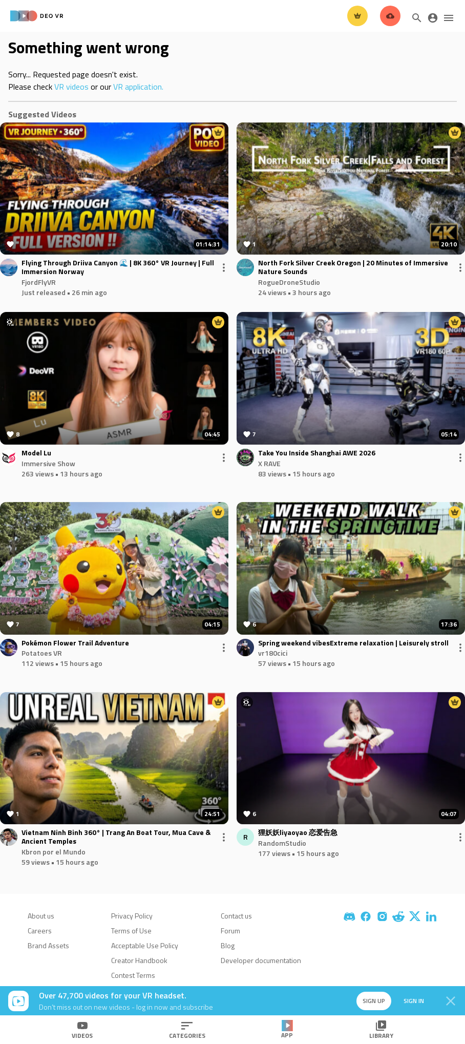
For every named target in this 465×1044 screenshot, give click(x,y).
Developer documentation (261, 960)
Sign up (374, 1001)
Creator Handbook (139, 960)
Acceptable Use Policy (144, 945)
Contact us (236, 915)
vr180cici (272, 653)
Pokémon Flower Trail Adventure (75, 643)
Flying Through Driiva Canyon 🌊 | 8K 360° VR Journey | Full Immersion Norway (118, 267)
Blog (228, 945)
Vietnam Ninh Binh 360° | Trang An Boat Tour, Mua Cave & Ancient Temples (116, 837)
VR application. (138, 86)
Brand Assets (48, 945)
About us (41, 915)
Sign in (414, 1001)
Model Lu (36, 453)
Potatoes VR (42, 653)
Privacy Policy (132, 915)
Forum (230, 930)
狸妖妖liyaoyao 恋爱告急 (297, 832)
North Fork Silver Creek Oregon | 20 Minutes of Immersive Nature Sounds (353, 267)
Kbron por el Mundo (54, 851)
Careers (40, 930)
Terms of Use (131, 930)
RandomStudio (282, 843)
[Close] (451, 1001)
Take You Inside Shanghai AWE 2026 (316, 453)
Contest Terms (133, 975)
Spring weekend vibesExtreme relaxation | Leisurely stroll (353, 643)
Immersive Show (48, 463)
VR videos (71, 86)
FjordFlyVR (39, 282)
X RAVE (269, 463)
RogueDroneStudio (289, 282)
